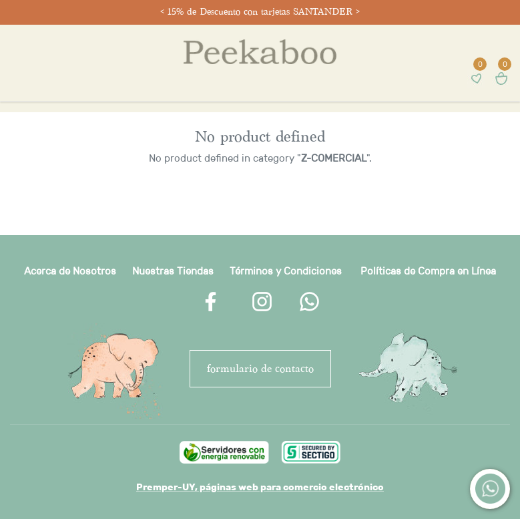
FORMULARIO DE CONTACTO (260, 368)
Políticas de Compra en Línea (428, 271)
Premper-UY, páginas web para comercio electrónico (260, 487)
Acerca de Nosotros (70, 271)
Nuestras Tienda (170, 271)
